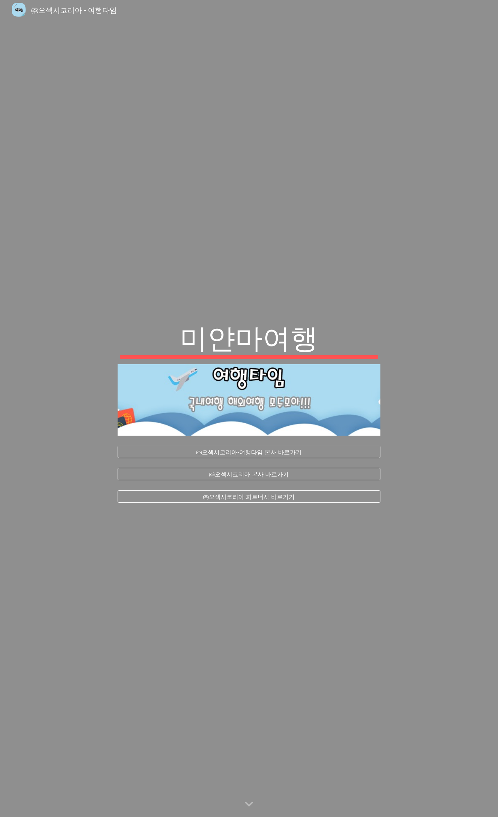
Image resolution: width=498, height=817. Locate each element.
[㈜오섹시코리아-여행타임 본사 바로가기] (249, 452)
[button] (249, 804)
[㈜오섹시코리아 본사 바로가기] (249, 474)
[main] (249, 339)
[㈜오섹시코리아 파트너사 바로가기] (249, 496)
